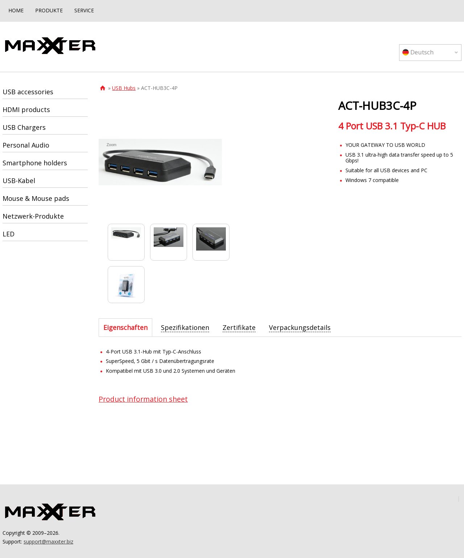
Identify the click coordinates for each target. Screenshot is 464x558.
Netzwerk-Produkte (33, 216)
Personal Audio (26, 145)
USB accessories (28, 91)
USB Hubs (124, 87)
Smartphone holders (35, 162)
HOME (16, 10)
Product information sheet (143, 399)
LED (8, 234)
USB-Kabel (19, 180)
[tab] (125, 327)
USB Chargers (24, 127)
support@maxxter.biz (48, 541)
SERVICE (84, 10)
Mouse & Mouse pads (36, 198)
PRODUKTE (49, 10)
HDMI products (26, 109)
